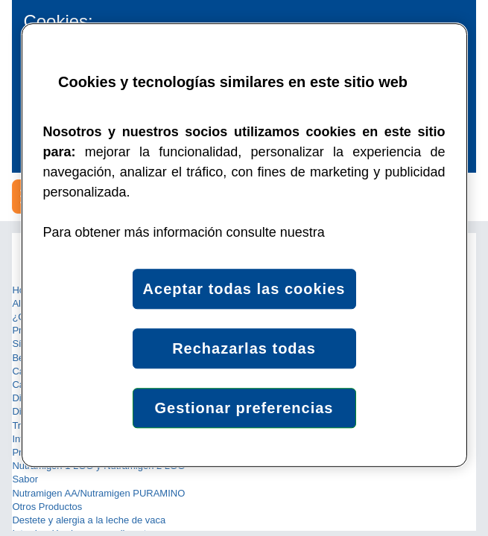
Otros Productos (47, 506)
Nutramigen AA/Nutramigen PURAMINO (98, 493)
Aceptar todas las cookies (244, 289)
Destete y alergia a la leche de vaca (88, 520)
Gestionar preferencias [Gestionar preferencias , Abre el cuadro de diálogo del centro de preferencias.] (244, 408)
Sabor (25, 479)
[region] (244, 245)
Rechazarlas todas (244, 348)
